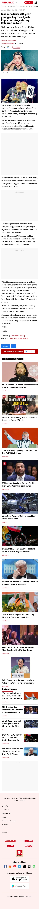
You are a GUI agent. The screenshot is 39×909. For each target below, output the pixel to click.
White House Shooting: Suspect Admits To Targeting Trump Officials (19, 419)
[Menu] (35, 2)
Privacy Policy (6, 813)
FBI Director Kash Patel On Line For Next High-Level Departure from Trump (19, 484)
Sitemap (4, 817)
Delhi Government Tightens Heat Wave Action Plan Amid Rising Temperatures (18, 681)
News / (3, 6)
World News (5, 423)
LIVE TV (28, 2)
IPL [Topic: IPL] (13, 346)
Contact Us (5, 810)
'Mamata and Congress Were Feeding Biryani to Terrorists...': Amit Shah (18, 616)
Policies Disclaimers (9, 821)
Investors (5, 825)
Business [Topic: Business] (5, 346)
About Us (5, 806)
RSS (3, 828)
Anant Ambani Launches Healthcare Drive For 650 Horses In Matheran (20, 386)
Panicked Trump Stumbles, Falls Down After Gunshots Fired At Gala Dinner (18, 648)
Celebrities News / (27, 6)
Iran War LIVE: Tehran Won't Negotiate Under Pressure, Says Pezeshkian (18, 550)
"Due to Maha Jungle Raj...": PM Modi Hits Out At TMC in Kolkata (19, 451)
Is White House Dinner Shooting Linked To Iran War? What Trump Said (20, 583)
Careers (4, 832)
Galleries (4, 522)
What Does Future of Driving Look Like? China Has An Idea (18, 517)
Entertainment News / (13, 6)
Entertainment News (7, 43)
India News (5, 391)
